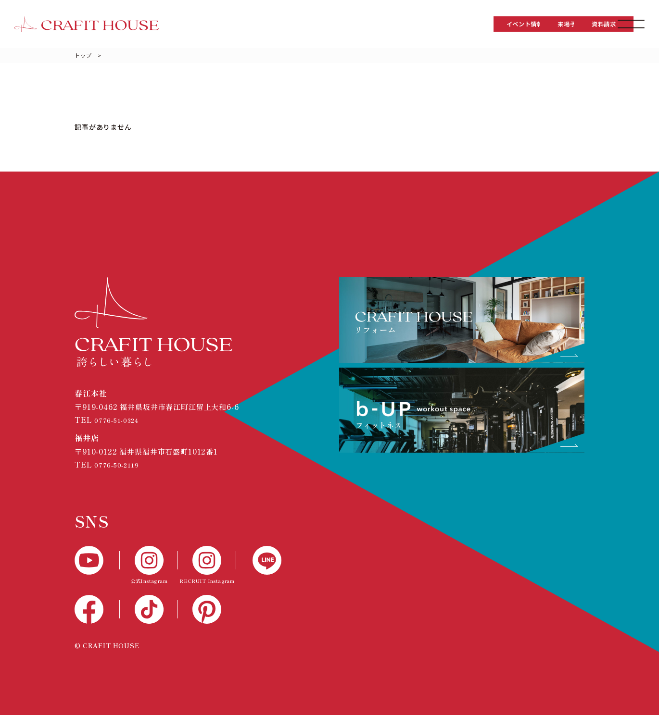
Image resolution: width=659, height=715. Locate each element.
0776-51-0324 (120, 420)
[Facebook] (97, 609)
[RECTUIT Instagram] (207, 566)
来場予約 (487, 24)
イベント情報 (410, 24)
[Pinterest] (207, 609)
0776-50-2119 (120, 464)
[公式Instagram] (149, 566)
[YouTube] (97, 560)
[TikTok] (149, 609)
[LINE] (258, 560)
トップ (83, 55)
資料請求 (564, 24)
